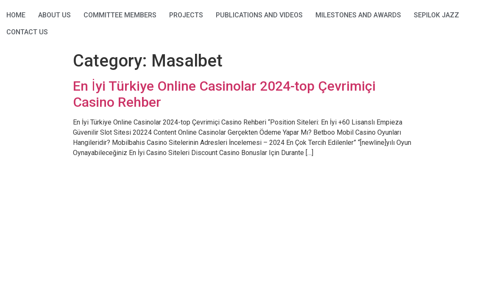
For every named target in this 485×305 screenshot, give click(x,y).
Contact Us (27, 32)
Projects (186, 15)
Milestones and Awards (358, 15)
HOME (15, 15)
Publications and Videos (259, 15)
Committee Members (120, 15)
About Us (54, 15)
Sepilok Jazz (436, 15)
